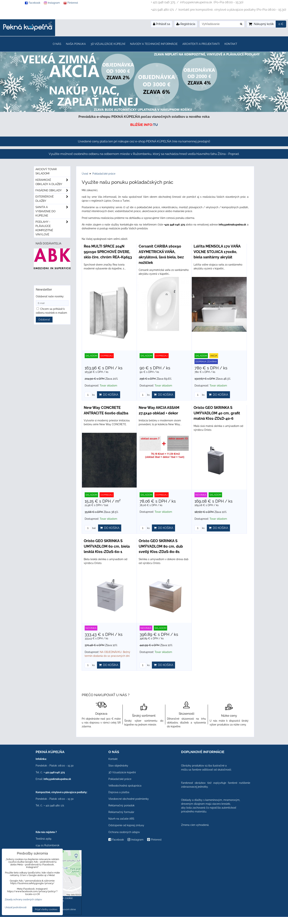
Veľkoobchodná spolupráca (124, 785)
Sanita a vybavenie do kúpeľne (52, 211)
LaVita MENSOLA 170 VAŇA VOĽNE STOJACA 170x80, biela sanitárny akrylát (217, 251)
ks (90, 394)
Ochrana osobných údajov (124, 832)
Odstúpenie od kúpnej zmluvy (126, 825)
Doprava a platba (118, 792)
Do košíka (108, 394)
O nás (57, 44)
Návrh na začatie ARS (121, 818)
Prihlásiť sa (161, 24)
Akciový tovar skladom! (46, 171)
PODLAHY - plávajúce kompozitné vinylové (52, 228)
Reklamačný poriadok (121, 805)
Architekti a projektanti (201, 44)
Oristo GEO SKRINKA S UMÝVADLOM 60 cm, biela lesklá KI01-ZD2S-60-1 (107, 546)
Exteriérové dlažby (52, 199)
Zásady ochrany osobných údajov (23, 899)
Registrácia (185, 24)
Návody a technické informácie (154, 44)
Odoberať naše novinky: (50, 296)
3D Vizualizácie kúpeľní (108, 44)
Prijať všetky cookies (46, 909)
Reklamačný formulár (121, 812)
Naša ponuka (76, 44)
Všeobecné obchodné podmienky (128, 798)
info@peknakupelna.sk (57, 779)
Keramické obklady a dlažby (52, 182)
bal (90, 528)
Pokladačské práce (119, 779)
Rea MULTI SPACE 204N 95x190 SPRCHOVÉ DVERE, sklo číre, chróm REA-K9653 (108, 251)
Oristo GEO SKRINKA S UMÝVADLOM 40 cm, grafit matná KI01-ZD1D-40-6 (217, 413)
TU (155, 125)
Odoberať (44, 319)
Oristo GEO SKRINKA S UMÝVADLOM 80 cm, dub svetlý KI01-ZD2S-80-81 (161, 546)
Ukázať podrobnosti (15, 907)
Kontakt (230, 44)
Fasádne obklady (52, 190)
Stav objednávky (118, 765)
